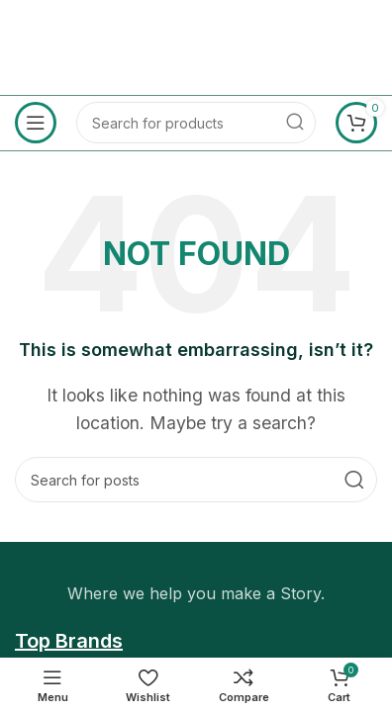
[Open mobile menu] (35, 122)
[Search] (196, 122)
